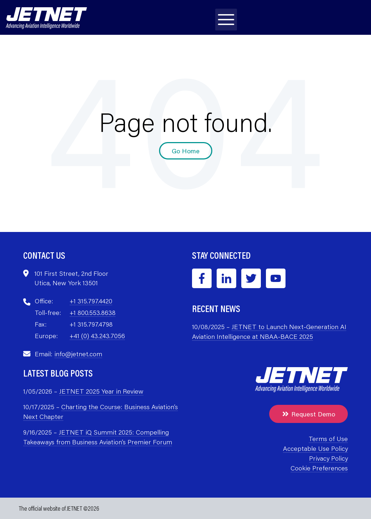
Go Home (186, 150)
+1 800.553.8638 (93, 312)
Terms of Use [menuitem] (328, 438)
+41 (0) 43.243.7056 (97, 335)
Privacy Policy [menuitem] (328, 458)
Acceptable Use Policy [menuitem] (315, 448)
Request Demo (308, 414)
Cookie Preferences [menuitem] (319, 468)
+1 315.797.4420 (91, 300)
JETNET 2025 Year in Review (101, 391)
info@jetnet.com (78, 353)
